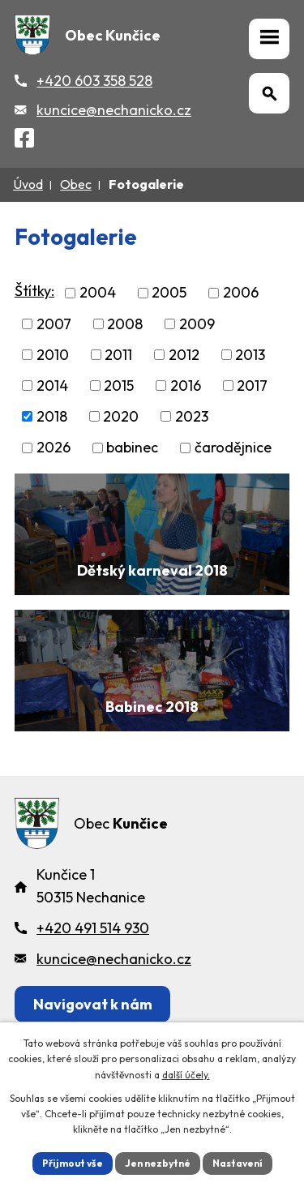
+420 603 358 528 (94, 80)
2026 (53, 448)
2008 (125, 324)
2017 (252, 385)
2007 (53, 324)
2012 (184, 354)
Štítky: (34, 290)
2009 (197, 324)
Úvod (28, 184)
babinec (132, 448)
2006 (241, 293)
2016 (185, 385)
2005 (169, 293)
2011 (118, 354)
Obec (76, 184)
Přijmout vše (72, 1163)
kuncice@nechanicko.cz (113, 110)
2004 (97, 293)
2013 (250, 354)
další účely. (186, 1075)
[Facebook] (24, 140)
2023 (191, 416)
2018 (51, 416)
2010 (52, 354)
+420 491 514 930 (92, 928)
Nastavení (237, 1163)
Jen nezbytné (158, 1163)
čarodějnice (233, 448)
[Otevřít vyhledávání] (269, 93)
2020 (121, 416)
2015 (119, 385)
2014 (52, 385)
